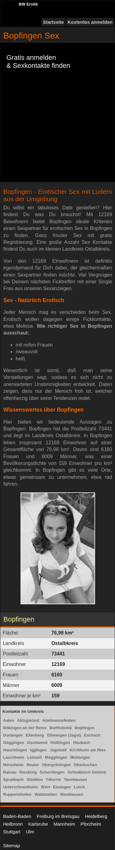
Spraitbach (13, 779)
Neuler (32, 764)
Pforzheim (90, 824)
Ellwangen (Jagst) (64, 735)
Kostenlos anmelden (90, 22)
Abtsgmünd (28, 720)
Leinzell (34, 757)
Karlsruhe (38, 824)
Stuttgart (12, 831)
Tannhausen (75, 779)
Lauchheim (13, 757)
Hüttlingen (60, 742)
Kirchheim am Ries (87, 750)
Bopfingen (84, 727)
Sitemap (11, 845)
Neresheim (13, 764)
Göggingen (13, 742)
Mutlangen (80, 757)
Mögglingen (56, 757)
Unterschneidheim (20, 787)
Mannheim (64, 824)
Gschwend (37, 742)
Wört (45, 787)
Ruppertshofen (17, 794)
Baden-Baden (17, 816)
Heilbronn (13, 824)
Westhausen (71, 794)
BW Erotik (28, 4)
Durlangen (13, 735)
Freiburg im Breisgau (58, 816)
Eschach (92, 735)
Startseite (53, 22)
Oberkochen (85, 764)
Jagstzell (58, 750)
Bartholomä (61, 727)
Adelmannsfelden (58, 720)
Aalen (8, 720)
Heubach (81, 742)
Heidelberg (96, 816)
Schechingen (52, 772)
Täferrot (53, 779)
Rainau (9, 772)
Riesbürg (27, 772)
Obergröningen (56, 764)
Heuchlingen (15, 750)
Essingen (62, 787)
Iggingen (38, 750)
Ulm (30, 831)
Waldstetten (45, 794)
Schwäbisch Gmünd (87, 772)
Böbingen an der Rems (25, 727)
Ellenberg (35, 735)
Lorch (79, 787)
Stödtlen (35, 779)
